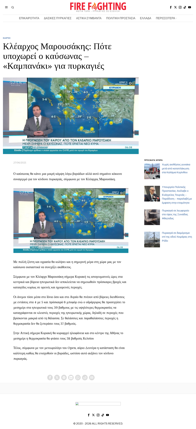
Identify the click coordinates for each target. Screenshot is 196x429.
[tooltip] (171, 7)
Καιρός (7, 38)
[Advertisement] (168, 100)
